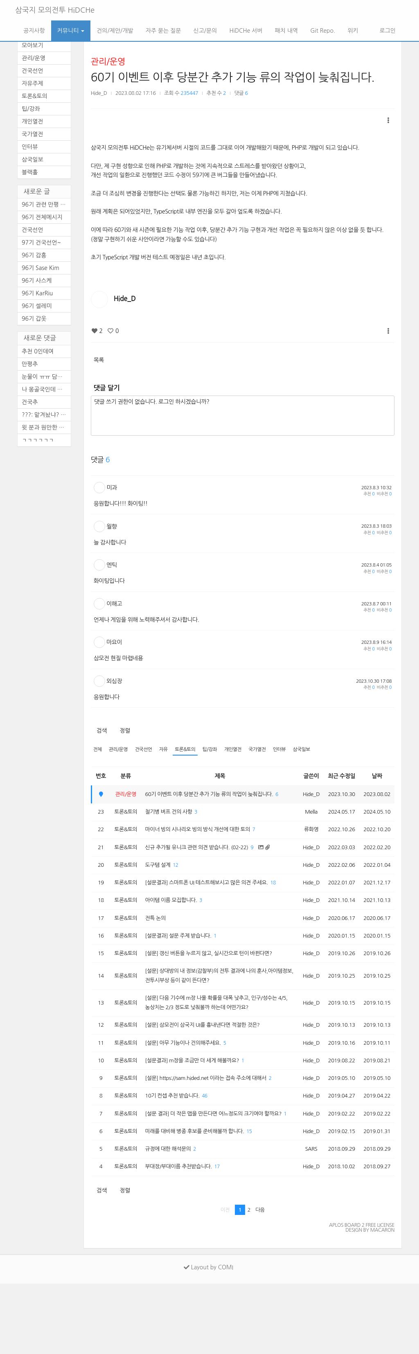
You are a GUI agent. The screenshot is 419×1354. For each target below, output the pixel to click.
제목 (218, 777)
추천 (368, 494)
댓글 (241, 93)
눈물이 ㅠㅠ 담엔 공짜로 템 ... (46, 377)
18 (170, 911)
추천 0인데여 (38, 351)
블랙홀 (30, 172)
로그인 (387, 31)
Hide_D (99, 93)
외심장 (114, 681)
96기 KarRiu (37, 293)
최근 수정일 (337, 777)
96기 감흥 (34, 255)
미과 (111, 487)
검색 (102, 730)
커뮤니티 (71, 31)
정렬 (124, 730)
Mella (305, 825)
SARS (305, 1217)
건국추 (30, 402)
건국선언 (147, 750)
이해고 (114, 604)
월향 (111, 526)
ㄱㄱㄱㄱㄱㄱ (38, 440)
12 (180, 882)
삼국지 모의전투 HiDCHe (55, 10)
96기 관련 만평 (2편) (46, 204)
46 (212, 1150)
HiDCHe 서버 (245, 31)
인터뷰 (294, 750)
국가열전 (270, 750)
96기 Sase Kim (40, 268)
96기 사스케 (37, 280)
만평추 (30, 364)
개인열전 (244, 750)
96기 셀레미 (37, 306)
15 (260, 1198)
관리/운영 (108, 61)
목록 (99, 360)
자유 (169, 750)
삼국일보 (318, 750)
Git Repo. (322, 31)
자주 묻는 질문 (163, 31)
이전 (225, 1280)
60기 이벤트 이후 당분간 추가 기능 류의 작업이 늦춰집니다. (233, 77)
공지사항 (34, 31)
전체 (98, 750)
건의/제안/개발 (115, 31)
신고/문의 (205, 31)
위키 (352, 31)
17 (225, 1236)
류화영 (305, 844)
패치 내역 (286, 31)
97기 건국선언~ (41, 242)
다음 (260, 1280)
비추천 (384, 494)
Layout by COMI (208, 1338)
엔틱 (111, 565)
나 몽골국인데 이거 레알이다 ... (46, 389)
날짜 (375, 777)
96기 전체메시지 (42, 217)
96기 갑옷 (34, 319)
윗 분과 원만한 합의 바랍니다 (46, 427)
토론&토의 (193, 750)
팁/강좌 (219, 750)
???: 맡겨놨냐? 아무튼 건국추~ (46, 415)
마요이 (114, 642)
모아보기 (32, 45)
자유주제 (32, 83)
